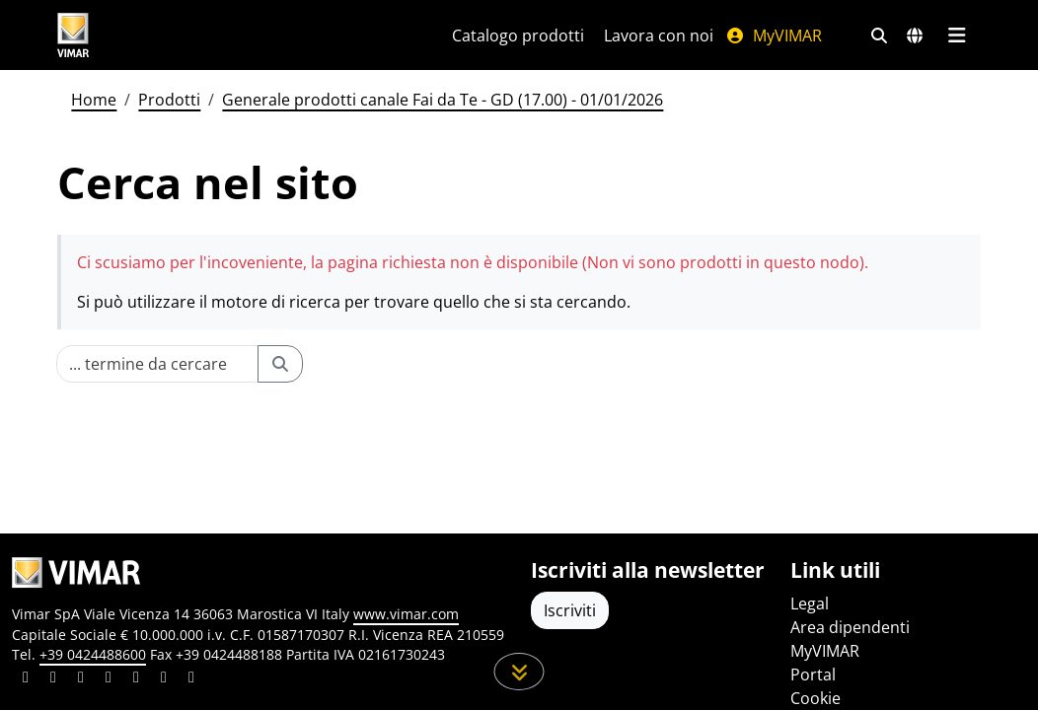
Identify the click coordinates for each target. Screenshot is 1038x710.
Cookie (815, 698)
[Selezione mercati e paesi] (915, 35)
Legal (809, 603)
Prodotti (169, 99)
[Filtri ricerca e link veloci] (879, 35)
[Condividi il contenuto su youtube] (136, 679)
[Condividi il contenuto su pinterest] (81, 679)
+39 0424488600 (92, 654)
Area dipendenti (850, 627)
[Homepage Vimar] (147, 35)
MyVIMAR (773, 35)
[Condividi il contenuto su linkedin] (26, 679)
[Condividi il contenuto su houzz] (164, 679)
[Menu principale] (956, 35)
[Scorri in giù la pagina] (519, 671)
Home (93, 99)
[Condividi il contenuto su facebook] (53, 679)
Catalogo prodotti (518, 35)
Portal (813, 674)
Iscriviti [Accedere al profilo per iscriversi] (570, 610)
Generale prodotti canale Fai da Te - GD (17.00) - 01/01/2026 (442, 99)
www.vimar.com (406, 613)
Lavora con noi (658, 35)
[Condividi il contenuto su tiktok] (191, 679)
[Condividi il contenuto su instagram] (108, 679)
